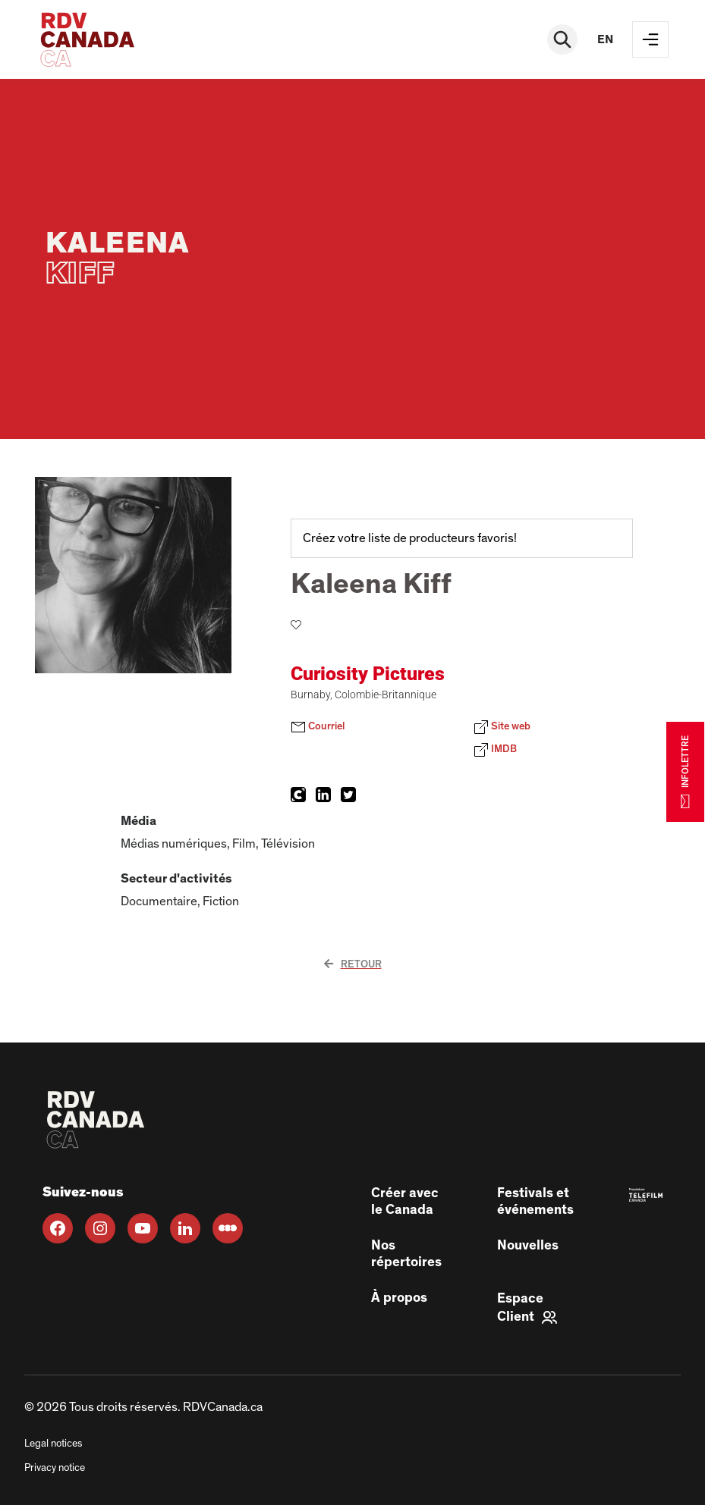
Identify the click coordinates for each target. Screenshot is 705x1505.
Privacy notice (54, 1468)
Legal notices (53, 1443)
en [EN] (605, 39)
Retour (353, 964)
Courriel (318, 727)
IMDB (495, 749)
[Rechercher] (562, 39)
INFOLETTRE (685, 771)
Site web (502, 727)
